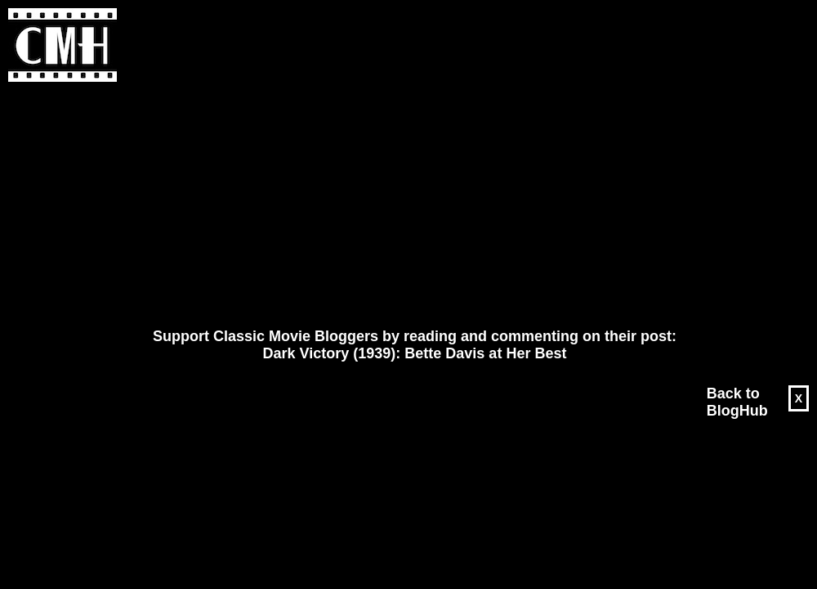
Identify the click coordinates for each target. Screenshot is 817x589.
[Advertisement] (369, 205)
